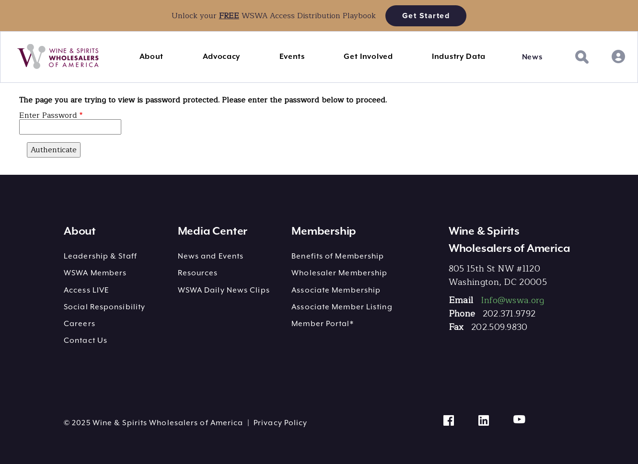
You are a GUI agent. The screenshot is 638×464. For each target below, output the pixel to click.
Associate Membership (336, 290)
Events (292, 56)
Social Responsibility (104, 307)
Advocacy (222, 56)
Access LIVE (86, 290)
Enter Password (48, 115)
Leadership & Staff (100, 256)
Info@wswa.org (513, 300)
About (151, 56)
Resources (198, 273)
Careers (79, 323)
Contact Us (85, 340)
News (532, 57)
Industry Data (459, 56)
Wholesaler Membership (339, 273)
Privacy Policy (280, 423)
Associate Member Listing (341, 307)
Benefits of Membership (337, 256)
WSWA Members (95, 273)
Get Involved (368, 56)
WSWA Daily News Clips (224, 290)
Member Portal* (322, 323)
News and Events (211, 256)
